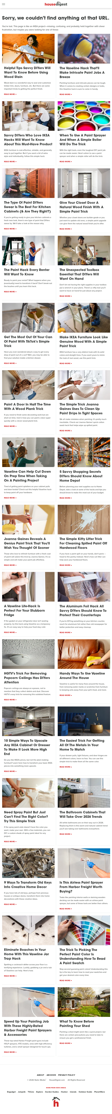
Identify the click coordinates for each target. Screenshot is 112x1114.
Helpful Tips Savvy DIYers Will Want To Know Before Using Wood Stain (27, 73)
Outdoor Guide (85, 1092)
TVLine (31, 1092)
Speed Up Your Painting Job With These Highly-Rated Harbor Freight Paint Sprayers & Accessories (28, 1028)
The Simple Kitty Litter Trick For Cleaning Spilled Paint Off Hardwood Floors (83, 544)
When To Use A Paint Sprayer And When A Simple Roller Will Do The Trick (83, 140)
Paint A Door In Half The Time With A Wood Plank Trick (27, 407)
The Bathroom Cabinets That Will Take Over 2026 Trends (82, 815)
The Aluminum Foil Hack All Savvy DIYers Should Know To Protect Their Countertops (83, 611)
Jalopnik (22, 1092)
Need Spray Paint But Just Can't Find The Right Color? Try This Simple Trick (26, 817)
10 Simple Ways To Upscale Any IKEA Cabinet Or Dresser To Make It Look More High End (27, 747)
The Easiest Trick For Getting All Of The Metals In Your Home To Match (82, 745)
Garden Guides (52, 1092)
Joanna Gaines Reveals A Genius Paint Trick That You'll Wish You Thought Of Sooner (27, 544)
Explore (39, 1092)
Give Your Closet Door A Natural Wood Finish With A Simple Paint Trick (81, 207)
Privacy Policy (66, 1075)
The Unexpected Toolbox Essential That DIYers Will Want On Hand (79, 275)
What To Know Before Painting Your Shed (77, 1024)
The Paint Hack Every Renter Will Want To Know (26, 272)
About (40, 1075)
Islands (73, 1092)
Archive (51, 1075)
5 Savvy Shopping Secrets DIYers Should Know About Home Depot (81, 476)
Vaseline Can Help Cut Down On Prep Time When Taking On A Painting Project (27, 476)
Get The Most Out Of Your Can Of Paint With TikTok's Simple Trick (28, 342)
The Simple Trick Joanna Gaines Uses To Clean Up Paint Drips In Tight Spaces (81, 409)
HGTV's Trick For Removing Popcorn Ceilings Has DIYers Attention (27, 678)
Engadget (11, 1092)
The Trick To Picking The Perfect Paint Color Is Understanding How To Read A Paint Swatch (82, 957)
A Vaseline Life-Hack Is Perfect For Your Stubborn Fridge (24, 611)
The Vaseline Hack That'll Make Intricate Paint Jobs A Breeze (82, 73)
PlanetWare (99, 1092)
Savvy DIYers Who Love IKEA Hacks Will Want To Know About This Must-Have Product (28, 140)
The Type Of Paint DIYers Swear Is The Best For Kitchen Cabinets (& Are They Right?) (27, 207)
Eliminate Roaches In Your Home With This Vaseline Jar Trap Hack (26, 954)
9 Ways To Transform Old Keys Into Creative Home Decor (28, 885)
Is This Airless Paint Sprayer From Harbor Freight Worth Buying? (81, 887)
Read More (9, 94)
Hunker (64, 1092)
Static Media (39, 1080)
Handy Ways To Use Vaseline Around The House (82, 676)
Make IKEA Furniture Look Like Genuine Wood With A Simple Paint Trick (84, 342)
